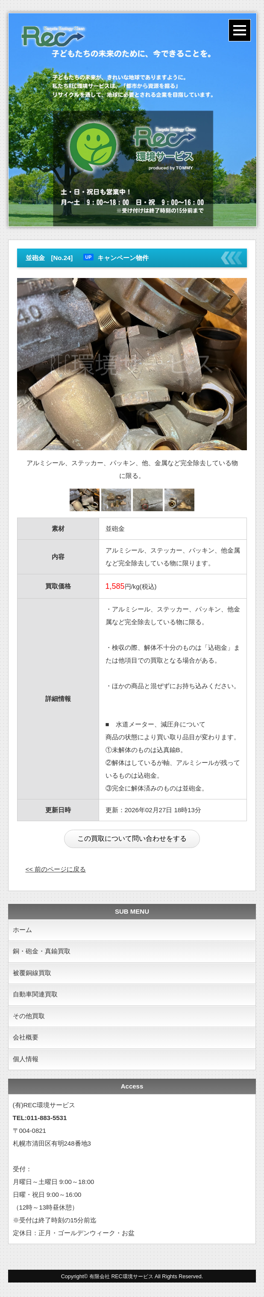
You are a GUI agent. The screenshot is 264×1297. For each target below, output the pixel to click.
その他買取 (29, 1017)
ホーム (22, 930)
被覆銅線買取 (32, 973)
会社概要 (25, 1038)
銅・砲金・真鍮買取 (41, 951)
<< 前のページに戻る (56, 869)
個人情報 (25, 1060)
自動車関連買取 (35, 995)
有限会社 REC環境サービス (121, 1278)
